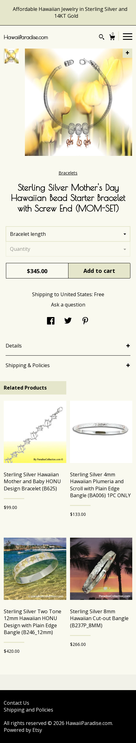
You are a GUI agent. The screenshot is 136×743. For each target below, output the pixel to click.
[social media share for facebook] (50, 321)
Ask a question (68, 304)
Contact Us (16, 702)
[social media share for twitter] (68, 321)
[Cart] (112, 38)
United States (76, 294)
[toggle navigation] (127, 36)
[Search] (101, 38)
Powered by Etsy (23, 730)
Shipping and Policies (28, 709)
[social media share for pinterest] (85, 321)
